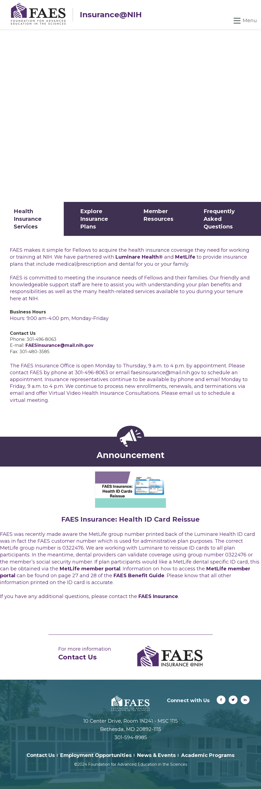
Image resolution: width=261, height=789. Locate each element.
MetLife (185, 257)
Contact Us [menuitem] (41, 755)
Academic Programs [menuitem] (207, 755)
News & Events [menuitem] (156, 755)
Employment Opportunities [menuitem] (96, 755)
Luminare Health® (139, 257)
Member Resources (158, 215)
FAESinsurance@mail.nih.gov (59, 345)
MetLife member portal (90, 569)
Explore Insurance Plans (94, 219)
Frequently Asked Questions (219, 219)
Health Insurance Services (28, 219)
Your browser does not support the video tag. (130, 115)
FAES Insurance (158, 596)
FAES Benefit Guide (139, 576)
